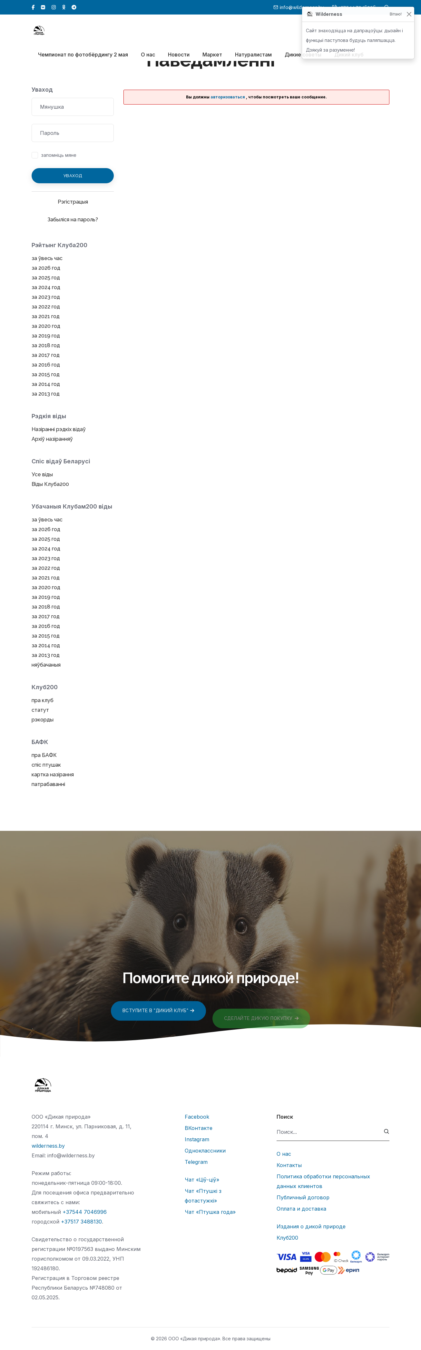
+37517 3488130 (81, 1221)
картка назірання (53, 774)
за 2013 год (46, 394)
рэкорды (43, 720)
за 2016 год (46, 365)
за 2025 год (46, 278)
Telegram (196, 1162)
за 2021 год (46, 316)
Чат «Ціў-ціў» (202, 1179)
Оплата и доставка (301, 1208)
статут (40, 710)
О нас (148, 55)
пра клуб (43, 700)
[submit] (387, 1132)
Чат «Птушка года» (210, 1212)
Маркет (212, 55)
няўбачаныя (46, 665)
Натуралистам (253, 55)
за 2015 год (46, 374)
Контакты (289, 1165)
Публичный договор (303, 1197)
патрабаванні (48, 784)
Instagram (197, 1139)
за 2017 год (46, 355)
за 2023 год (46, 297)
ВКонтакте (198, 1128)
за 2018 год (46, 345)
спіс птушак (46, 765)
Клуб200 (287, 1237)
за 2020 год (46, 326)
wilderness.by (48, 1146)
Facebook (197, 1116)
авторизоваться (227, 97)
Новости (179, 55)
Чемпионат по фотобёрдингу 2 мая (83, 55)
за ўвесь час (47, 258)
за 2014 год (46, 384)
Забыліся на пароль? (72, 220)
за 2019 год (46, 336)
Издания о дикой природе (311, 1226)
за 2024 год (46, 287)
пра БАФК (44, 755)
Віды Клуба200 (50, 484)
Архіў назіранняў (52, 439)
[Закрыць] (409, 14)
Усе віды (42, 474)
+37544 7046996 (85, 1212)
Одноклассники (205, 1150)
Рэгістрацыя (73, 202)
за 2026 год (46, 268)
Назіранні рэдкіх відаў (59, 429)
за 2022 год (46, 307)
